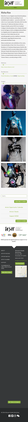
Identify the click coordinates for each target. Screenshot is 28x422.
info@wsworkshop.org (21, 260)
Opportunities (5, 256)
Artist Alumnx (5, 259)
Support (3, 262)
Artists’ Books (14, 211)
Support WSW (14, 216)
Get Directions (20, 263)
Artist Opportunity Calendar (14, 207)
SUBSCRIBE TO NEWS (20, 201)
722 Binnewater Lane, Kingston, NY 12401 (6, 267)
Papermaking (21, 76)
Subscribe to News (6, 272)
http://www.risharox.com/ (7, 67)
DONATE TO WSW (21, 221)
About (3, 250)
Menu (14, 7)
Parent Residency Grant (7, 76)
